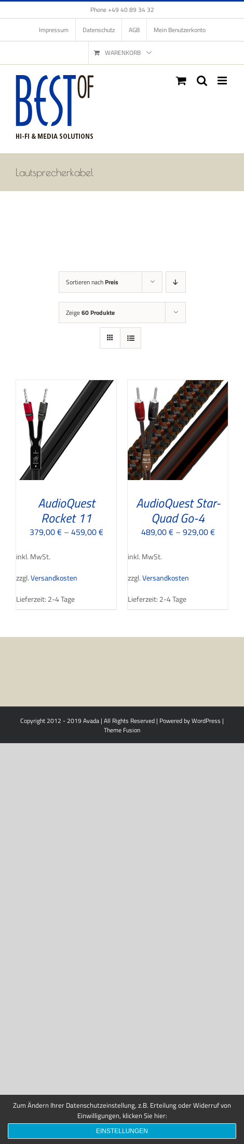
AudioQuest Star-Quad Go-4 (178, 510)
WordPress (206, 721)
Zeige (90, 312)
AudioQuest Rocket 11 (66, 510)
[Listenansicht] (130, 338)
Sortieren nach (92, 282)
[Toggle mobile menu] (223, 80)
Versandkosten (54, 578)
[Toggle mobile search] (202, 80)
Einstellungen (122, 1131)
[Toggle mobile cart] (181, 80)
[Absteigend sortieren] (176, 282)
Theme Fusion (122, 730)
